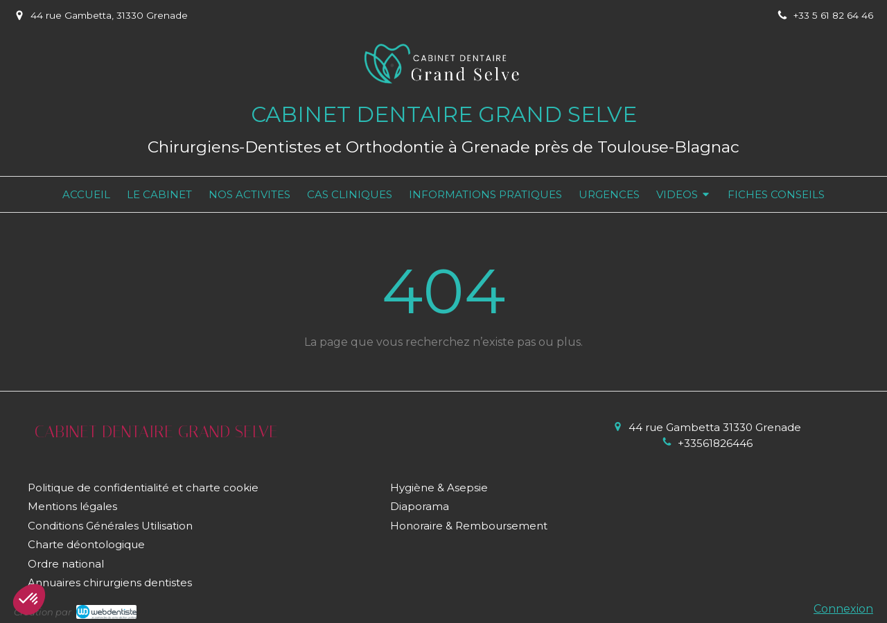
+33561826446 (715, 443)
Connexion (843, 608)
